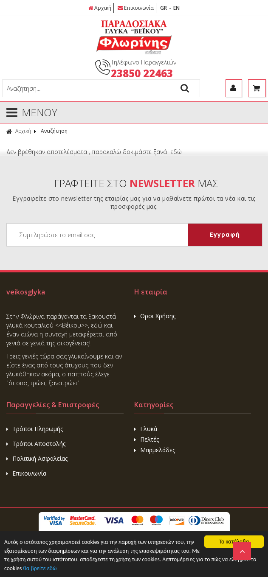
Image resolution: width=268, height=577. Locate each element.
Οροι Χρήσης (154, 316)
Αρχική (99, 7)
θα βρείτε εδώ (39, 568)
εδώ (176, 152)
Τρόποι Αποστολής (35, 444)
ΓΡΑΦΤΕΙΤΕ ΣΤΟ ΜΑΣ (136, 183)
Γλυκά (145, 429)
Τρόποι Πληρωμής (34, 429)
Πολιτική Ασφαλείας (37, 458)
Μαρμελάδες (154, 450)
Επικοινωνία (136, 7)
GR (163, 7)
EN (176, 7)
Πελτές (146, 439)
